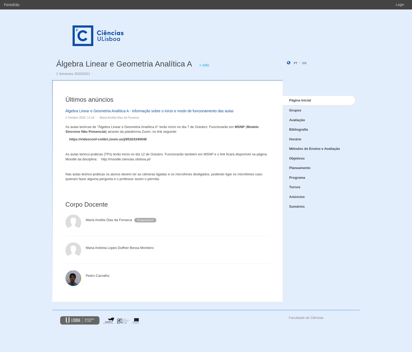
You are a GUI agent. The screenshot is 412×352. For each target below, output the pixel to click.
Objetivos (297, 158)
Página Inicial (300, 100)
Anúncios (297, 197)
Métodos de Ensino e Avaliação (314, 149)
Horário (295, 139)
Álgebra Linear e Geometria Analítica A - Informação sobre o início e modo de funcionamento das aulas (149, 111)
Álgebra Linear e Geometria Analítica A (124, 63)
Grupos (295, 110)
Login (400, 5)
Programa (297, 178)
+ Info (204, 65)
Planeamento (300, 168)
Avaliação (297, 120)
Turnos (295, 187)
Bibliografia (298, 129)
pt (295, 63)
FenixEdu (11, 5)
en (304, 63)
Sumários (297, 206)
